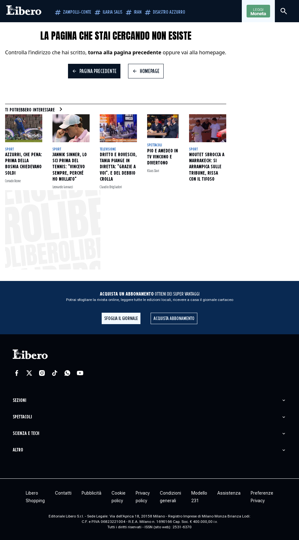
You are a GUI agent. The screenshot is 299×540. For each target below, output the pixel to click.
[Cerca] (284, 11)
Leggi (258, 11)
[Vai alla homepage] (23, 11)
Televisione (108, 149)
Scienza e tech (26, 433)
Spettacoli (154, 145)
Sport (9, 149)
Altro (18, 450)
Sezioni (19, 400)
